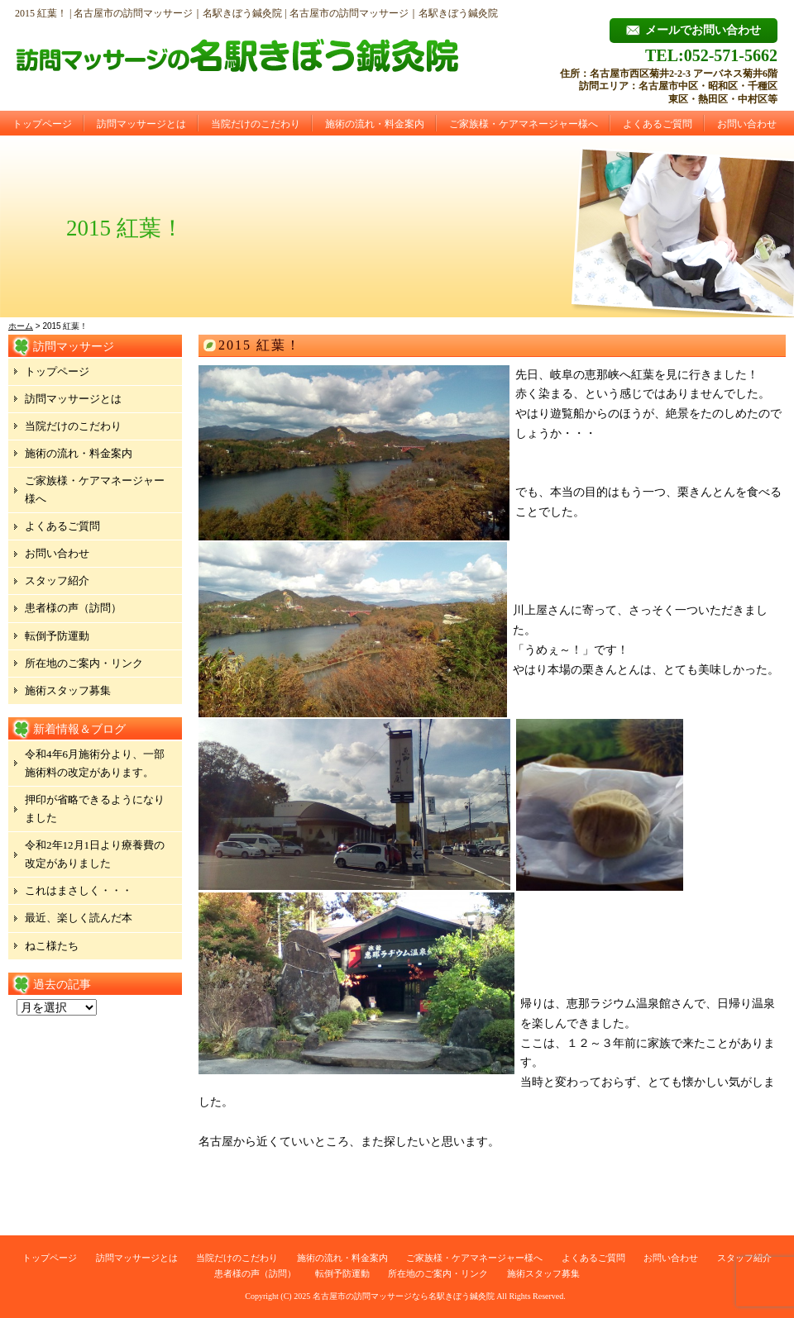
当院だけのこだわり (255, 124)
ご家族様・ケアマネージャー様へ (523, 124)
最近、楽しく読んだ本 (78, 917)
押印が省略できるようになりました (95, 808)
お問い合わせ (747, 124)
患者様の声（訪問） (73, 608)
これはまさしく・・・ (78, 890)
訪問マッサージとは (141, 124)
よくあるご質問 (657, 124)
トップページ (42, 124)
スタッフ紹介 (57, 580)
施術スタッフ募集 (68, 690)
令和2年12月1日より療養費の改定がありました (95, 854)
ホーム (20, 326)
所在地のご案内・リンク (84, 663)
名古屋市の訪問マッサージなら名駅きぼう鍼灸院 (404, 1296)
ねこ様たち (52, 946)
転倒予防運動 (57, 636)
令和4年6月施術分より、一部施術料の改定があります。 (95, 763)
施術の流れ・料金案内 (374, 124)
